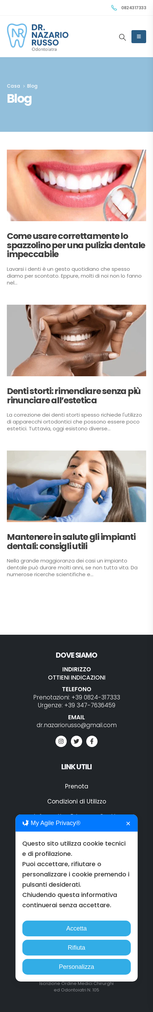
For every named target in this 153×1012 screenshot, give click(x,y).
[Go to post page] (76, 185)
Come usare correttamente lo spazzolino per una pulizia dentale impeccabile (76, 245)
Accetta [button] (76, 928)
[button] (122, 37)
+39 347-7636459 (89, 705)
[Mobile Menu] (138, 36)
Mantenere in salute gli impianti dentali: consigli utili (71, 541)
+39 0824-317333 (96, 697)
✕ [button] (128, 823)
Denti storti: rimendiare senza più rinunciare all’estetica (74, 395)
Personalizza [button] (76, 966)
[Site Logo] (37, 37)
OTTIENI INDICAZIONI (76, 677)
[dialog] (76, 898)
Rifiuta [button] (76, 947)
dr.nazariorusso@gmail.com (77, 725)
